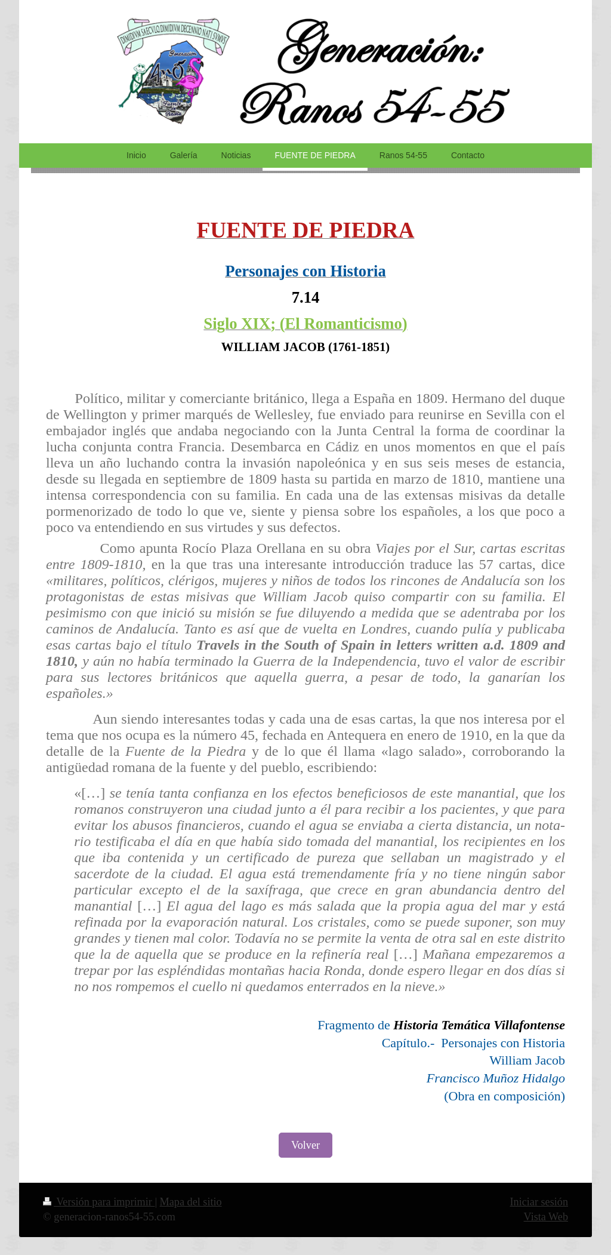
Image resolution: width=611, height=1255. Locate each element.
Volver (305, 1145)
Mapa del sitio (191, 1202)
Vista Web (546, 1217)
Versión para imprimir (99, 1202)
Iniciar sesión (539, 1202)
